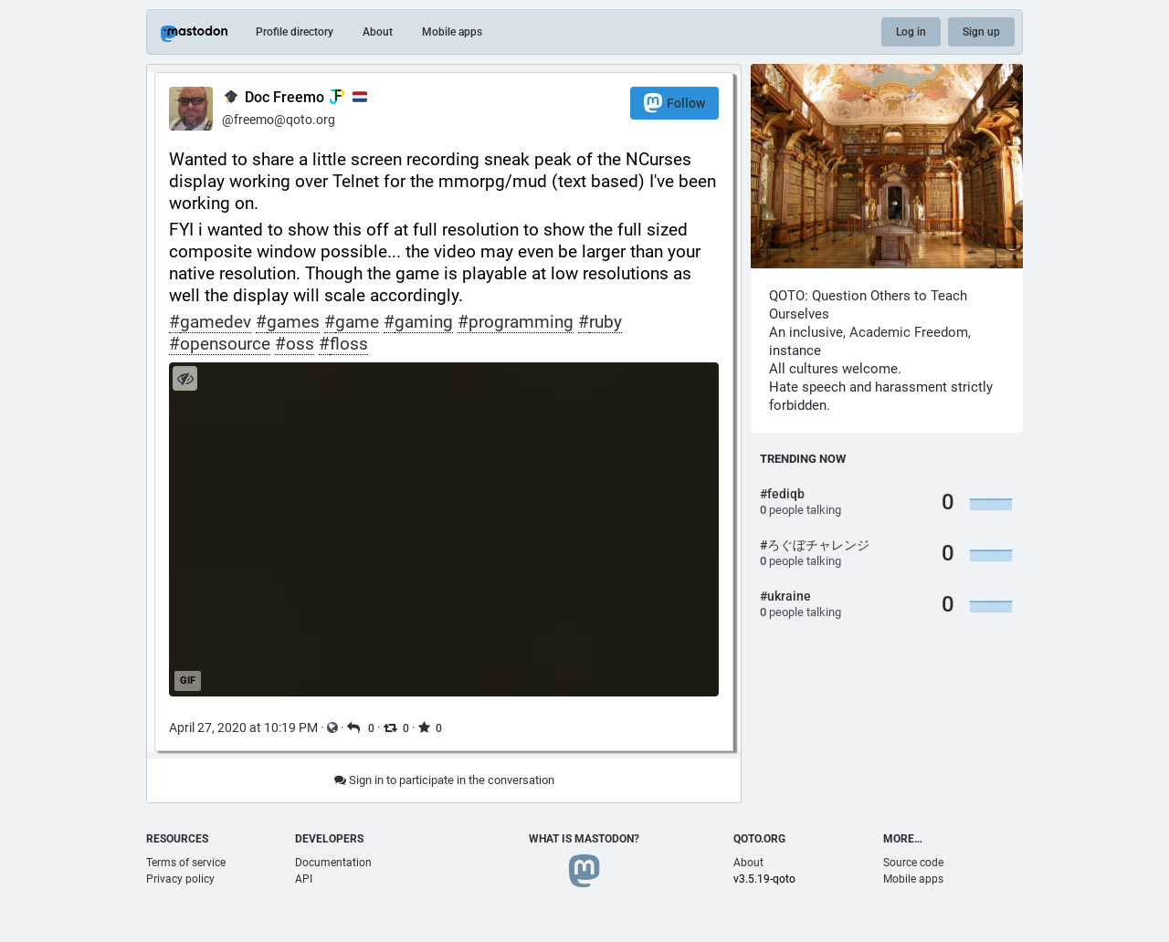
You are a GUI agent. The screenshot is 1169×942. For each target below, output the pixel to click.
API (303, 879)
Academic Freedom (908, 332)
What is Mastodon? (584, 838)
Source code (913, 862)
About (378, 32)
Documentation (333, 862)
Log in (911, 32)
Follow (674, 102)
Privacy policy (180, 879)
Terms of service (186, 862)
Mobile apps (452, 32)
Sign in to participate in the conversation (444, 780)
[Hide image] (185, 378)
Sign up (981, 32)
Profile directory (294, 32)
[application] (444, 529)
